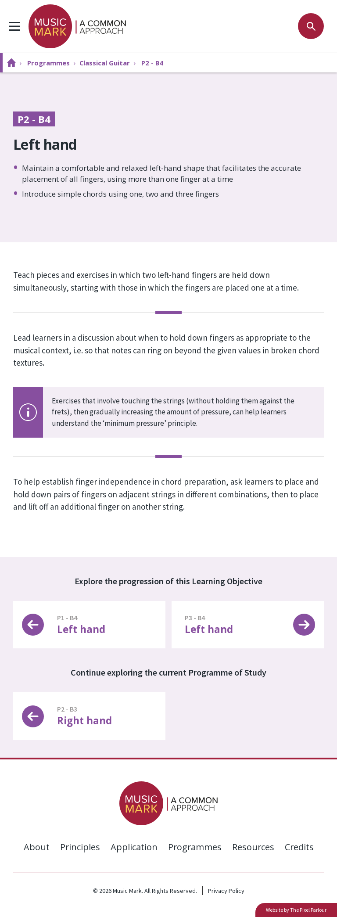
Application (133, 847)
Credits (300, 847)
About (35, 847)
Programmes (194, 847)
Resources (253, 847)
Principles (79, 847)
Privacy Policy (226, 891)
